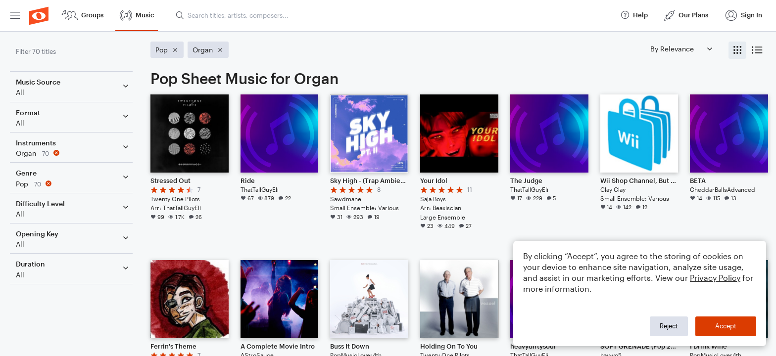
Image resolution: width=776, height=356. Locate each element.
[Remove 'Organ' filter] (73, 153)
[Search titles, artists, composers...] (393, 15)
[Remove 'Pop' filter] (73, 183)
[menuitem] (15, 15)
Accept (725, 326)
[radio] (737, 50)
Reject (669, 326)
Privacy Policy (715, 277)
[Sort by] (681, 49)
